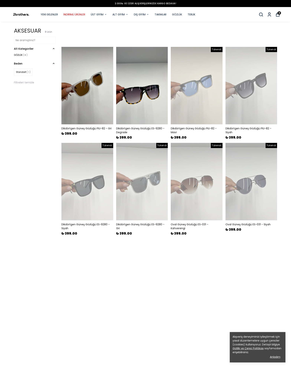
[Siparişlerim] (269, 14)
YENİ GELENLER (49, 14)
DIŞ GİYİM (141, 14)
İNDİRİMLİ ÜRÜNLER (74, 14)
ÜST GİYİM (99, 14)
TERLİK (191, 14)
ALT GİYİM (120, 14)
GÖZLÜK (177, 14)
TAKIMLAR (160, 14)
